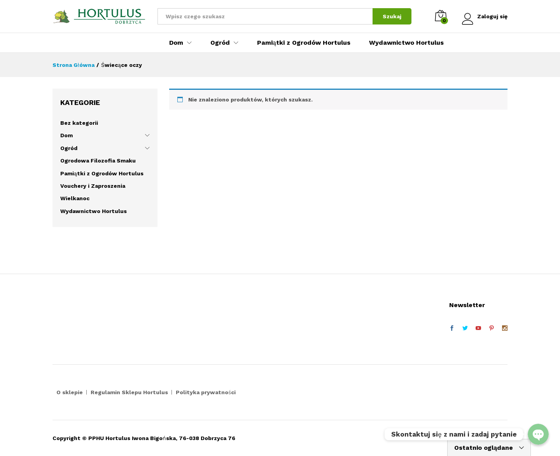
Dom (66, 135)
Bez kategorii (79, 123)
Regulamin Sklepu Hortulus (129, 392)
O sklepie (69, 392)
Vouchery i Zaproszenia (92, 186)
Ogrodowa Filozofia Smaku (98, 160)
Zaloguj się (484, 16)
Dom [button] (176, 43)
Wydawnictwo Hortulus (406, 43)
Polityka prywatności (206, 392)
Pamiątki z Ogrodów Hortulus (303, 43)
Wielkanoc (74, 198)
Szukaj (391, 16)
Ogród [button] (220, 43)
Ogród (68, 148)
